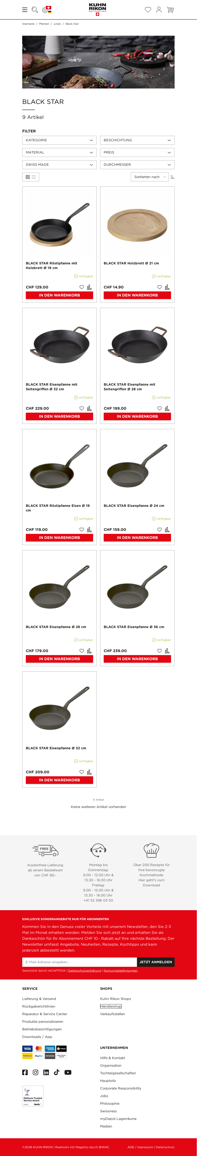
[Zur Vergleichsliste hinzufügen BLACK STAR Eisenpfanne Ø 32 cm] (89, 772)
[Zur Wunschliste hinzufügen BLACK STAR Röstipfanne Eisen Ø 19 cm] (82, 529)
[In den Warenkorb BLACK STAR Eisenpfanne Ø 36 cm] (137, 659)
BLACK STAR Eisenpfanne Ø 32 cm (56, 748)
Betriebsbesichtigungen (42, 1029)
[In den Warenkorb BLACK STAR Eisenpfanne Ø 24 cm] (137, 537)
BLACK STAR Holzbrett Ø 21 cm (131, 263)
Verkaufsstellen (112, 1014)
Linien (57, 23)
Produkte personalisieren (42, 1022)
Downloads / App (37, 1037)
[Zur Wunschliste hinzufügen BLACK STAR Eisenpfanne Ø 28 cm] (82, 651)
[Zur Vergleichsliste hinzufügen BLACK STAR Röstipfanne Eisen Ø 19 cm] (89, 529)
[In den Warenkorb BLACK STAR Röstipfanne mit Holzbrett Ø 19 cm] (59, 295)
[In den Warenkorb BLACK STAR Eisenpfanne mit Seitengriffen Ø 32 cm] (59, 416)
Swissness (108, 1111)
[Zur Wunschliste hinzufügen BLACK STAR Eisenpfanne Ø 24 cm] (159, 529)
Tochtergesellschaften (118, 1073)
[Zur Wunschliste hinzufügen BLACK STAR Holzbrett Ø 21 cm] (159, 287)
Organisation (110, 1066)
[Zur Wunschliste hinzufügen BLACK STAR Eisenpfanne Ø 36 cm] (159, 651)
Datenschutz (165, 1147)
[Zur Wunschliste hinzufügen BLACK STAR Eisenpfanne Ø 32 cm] (82, 772)
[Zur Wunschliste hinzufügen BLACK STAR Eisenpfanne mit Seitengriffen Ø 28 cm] (159, 408)
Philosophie (109, 1104)
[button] (98, 131)
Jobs (104, 1096)
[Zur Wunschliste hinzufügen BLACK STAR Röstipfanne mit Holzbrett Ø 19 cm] (82, 287)
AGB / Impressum (140, 1147)
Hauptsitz (108, 1081)
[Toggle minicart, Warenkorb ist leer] (170, 9)
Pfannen (44, 23)
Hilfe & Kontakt (112, 1058)
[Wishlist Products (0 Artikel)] (148, 9)
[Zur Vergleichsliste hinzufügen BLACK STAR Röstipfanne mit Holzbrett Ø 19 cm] (89, 287)
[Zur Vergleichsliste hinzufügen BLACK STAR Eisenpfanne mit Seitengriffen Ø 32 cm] (89, 408)
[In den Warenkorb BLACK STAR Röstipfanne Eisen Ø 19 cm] (59, 537)
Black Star (72, 23)
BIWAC (104, 1147)
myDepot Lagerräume (118, 1119)
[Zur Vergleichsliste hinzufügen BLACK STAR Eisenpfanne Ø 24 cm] (167, 529)
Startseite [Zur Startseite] (28, 23)
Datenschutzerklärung (84, 970)
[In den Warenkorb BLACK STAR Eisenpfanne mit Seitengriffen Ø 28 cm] (137, 416)
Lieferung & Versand (39, 999)
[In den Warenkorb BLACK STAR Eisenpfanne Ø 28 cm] (59, 659)
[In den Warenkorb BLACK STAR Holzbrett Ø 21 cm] (137, 295)
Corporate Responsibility (120, 1088)
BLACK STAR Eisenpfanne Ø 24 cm (134, 506)
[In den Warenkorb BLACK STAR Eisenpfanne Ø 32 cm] (59, 780)
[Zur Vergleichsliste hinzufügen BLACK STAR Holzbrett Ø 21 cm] (167, 287)
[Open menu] (25, 9)
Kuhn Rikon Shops (115, 999)
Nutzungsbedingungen (121, 970)
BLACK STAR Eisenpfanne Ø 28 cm (56, 627)
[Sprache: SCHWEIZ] (46, 9)
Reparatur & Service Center (44, 1014)
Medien (106, 1126)
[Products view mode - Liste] (28, 177)
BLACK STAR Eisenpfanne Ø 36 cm (134, 627)
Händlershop (110, 1006)
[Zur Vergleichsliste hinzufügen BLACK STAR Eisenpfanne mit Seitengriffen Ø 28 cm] (167, 408)
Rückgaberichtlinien (38, 1006)
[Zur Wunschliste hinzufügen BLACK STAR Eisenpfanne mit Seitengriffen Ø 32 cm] (82, 408)
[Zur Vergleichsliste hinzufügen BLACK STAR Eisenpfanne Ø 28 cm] (89, 651)
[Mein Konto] (159, 9)
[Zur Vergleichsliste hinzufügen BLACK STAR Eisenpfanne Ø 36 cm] (167, 651)
